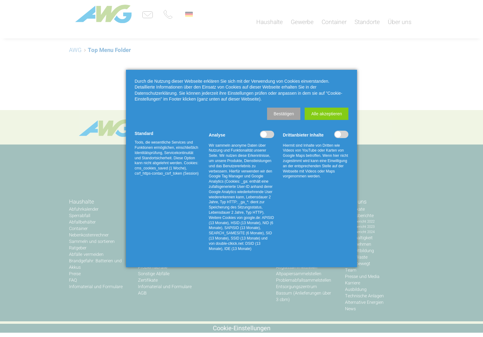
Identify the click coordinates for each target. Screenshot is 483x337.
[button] (283, 114)
